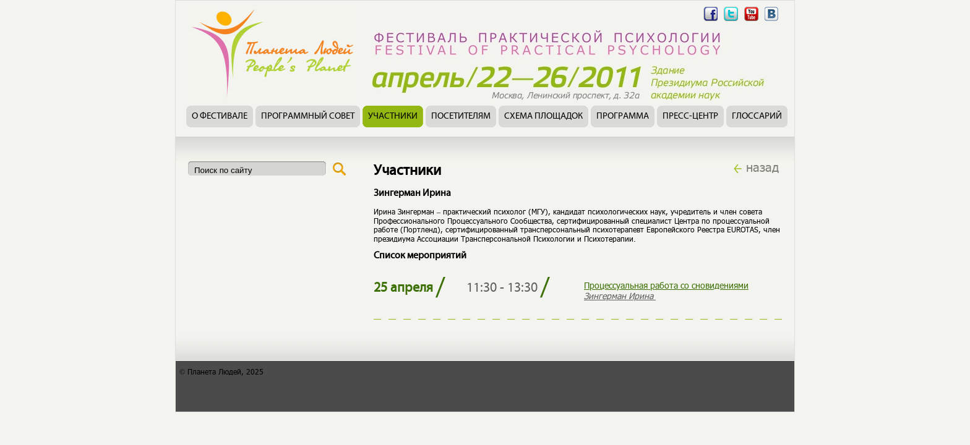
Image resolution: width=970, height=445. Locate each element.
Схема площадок (543, 116)
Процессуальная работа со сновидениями (666, 285)
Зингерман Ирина (620, 295)
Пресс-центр (690, 116)
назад (762, 166)
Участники (393, 116)
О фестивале (219, 116)
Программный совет (307, 116)
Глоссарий (757, 116)
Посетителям (461, 116)
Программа (622, 116)
